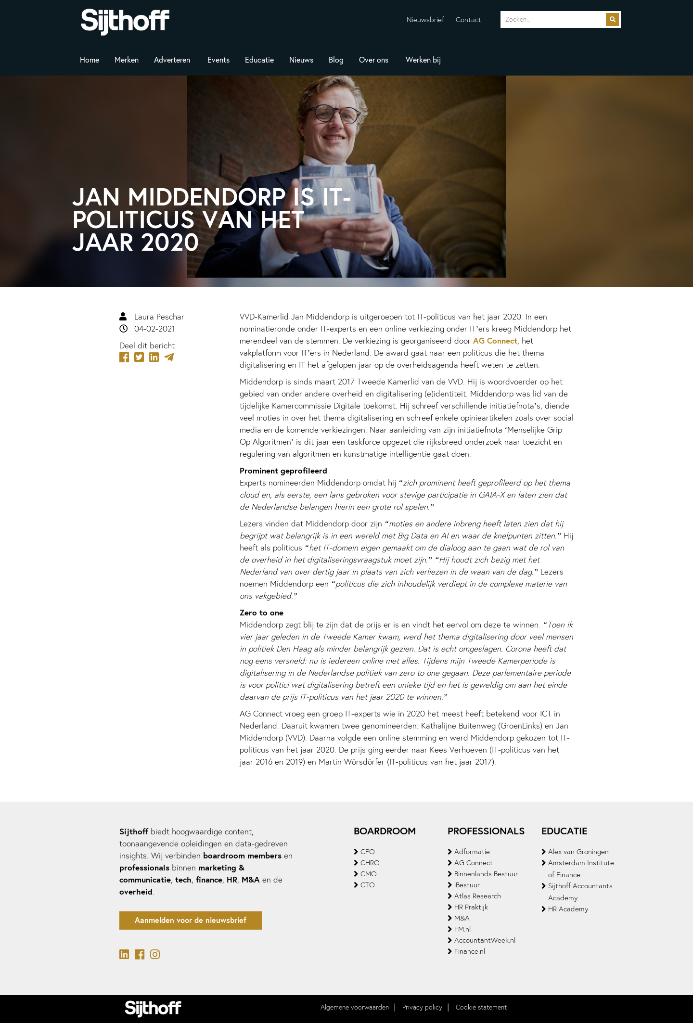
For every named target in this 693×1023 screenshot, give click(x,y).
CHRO (370, 862)
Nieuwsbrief (425, 19)
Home (89, 59)
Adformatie (472, 851)
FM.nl (462, 929)
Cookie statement (481, 1007)
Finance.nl (469, 951)
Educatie (259, 59)
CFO (367, 851)
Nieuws (301, 59)
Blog (336, 59)
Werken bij (423, 59)
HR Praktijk (471, 907)
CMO (368, 874)
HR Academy (568, 909)
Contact (468, 19)
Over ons (373, 59)
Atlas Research (477, 896)
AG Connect (495, 340)
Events (218, 59)
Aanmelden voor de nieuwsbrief (190, 920)
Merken (127, 59)
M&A (462, 918)
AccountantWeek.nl (484, 940)
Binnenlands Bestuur (486, 874)
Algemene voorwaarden (355, 1007)
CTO (367, 885)
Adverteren (172, 59)
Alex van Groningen (578, 851)
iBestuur (467, 885)
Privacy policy (422, 1007)
